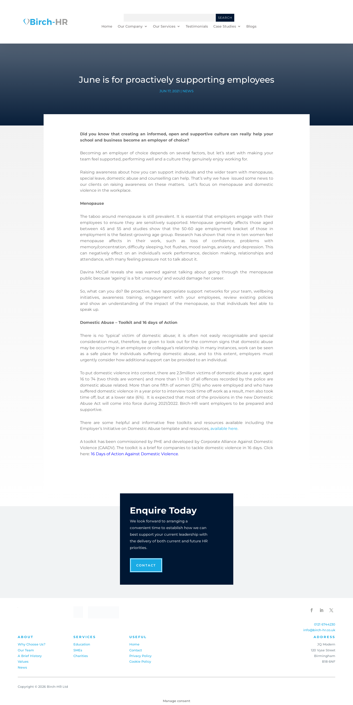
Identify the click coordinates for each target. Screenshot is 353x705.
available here (223, 428)
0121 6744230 (324, 624)
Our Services (164, 27)
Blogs (251, 27)
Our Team (26, 650)
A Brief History (30, 656)
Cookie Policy (140, 661)
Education (81, 644)
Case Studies (224, 27)
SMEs (77, 650)
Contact (146, 565)
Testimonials (197, 27)
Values (23, 661)
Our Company (130, 27)
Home (106, 27)
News (188, 91)
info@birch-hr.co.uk (319, 630)
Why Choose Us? (31, 644)
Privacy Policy (140, 656)
